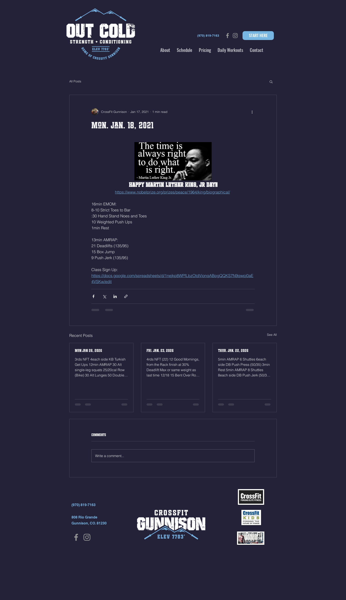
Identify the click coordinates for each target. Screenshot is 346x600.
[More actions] (252, 111)
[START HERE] (258, 35)
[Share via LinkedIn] (115, 296)
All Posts (75, 81)
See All (272, 335)
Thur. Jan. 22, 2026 (233, 350)
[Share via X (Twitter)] (104, 296)
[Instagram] (87, 537)
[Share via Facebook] (93, 296)
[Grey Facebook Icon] (227, 35)
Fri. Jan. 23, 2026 (160, 350)
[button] (165, 50)
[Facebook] (76, 537)
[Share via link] (126, 296)
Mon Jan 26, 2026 (88, 350)
